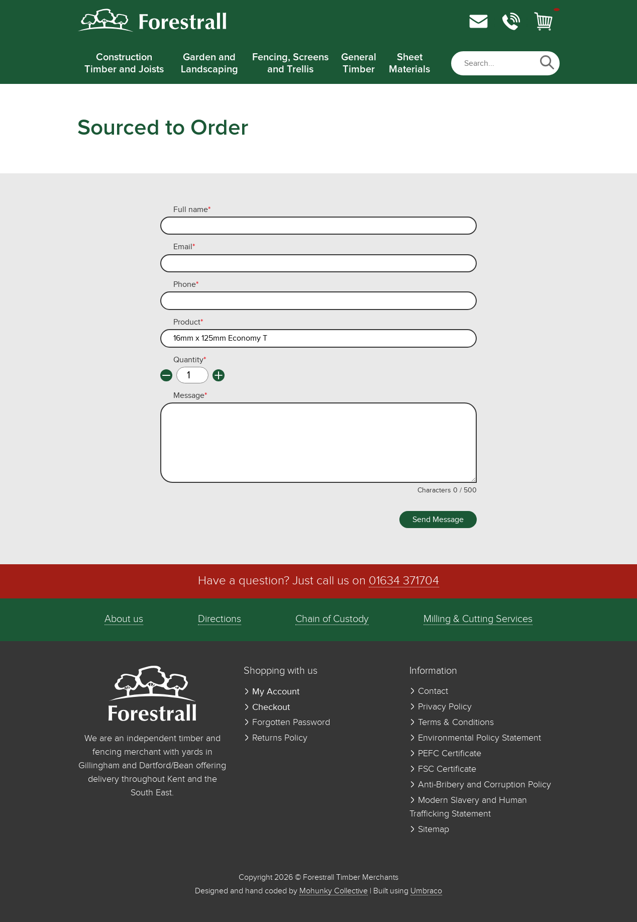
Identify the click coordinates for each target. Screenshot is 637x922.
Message (190, 395)
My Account (271, 691)
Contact (428, 691)
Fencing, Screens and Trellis (290, 63)
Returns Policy (275, 738)
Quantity (189, 360)
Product (188, 322)
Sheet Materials (409, 63)
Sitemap (429, 829)
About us (123, 619)
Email (184, 247)
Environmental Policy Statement (475, 738)
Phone (185, 284)
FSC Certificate (442, 769)
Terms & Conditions (451, 722)
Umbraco (426, 891)
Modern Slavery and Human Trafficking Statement (468, 807)
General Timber (358, 63)
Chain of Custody (332, 619)
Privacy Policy (440, 706)
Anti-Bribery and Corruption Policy (480, 784)
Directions (219, 619)
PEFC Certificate (445, 753)
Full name (191, 210)
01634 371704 (404, 581)
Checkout (267, 707)
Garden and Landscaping (209, 63)
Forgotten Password (287, 722)
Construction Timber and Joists (124, 63)
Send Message (438, 520)
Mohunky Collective (333, 891)
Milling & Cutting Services (478, 619)
